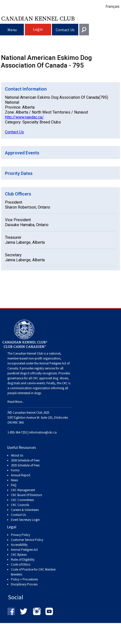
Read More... (15, 402)
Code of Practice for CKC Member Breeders (33, 571)
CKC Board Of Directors (26, 495)
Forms (15, 470)
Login (38, 29)
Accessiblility (19, 545)
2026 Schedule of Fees (25, 460)
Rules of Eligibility (23, 559)
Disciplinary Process (24, 584)
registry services (44, 368)
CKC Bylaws (19, 554)
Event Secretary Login (25, 520)
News (14, 480)
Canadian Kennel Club (38, 18)
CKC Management (23, 490)
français (113, 6)
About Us (17, 455)
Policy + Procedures (24, 579)
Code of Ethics (20, 564)
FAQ (13, 485)
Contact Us (65, 29)
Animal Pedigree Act (24, 550)
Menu (12, 29)
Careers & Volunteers (25, 510)
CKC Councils (20, 505)
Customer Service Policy (27, 540)
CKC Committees (22, 500)
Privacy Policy (20, 535)
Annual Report (20, 475)
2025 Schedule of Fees (25, 465)
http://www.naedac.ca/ (24, 117)
